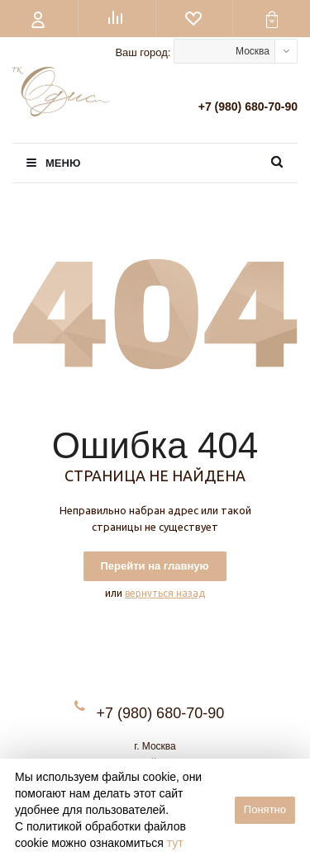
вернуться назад (165, 593)
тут (175, 842)
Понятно (265, 809)
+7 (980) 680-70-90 (248, 106)
